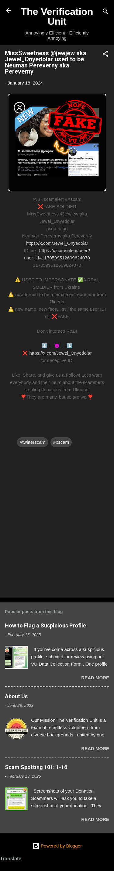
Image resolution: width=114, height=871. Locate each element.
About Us (16, 696)
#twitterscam (32, 442)
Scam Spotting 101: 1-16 (36, 767)
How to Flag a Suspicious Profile (45, 625)
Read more (95, 677)
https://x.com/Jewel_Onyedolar (57, 243)
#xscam (61, 442)
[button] (105, 55)
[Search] (105, 12)
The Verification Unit (57, 16)
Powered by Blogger (57, 845)
